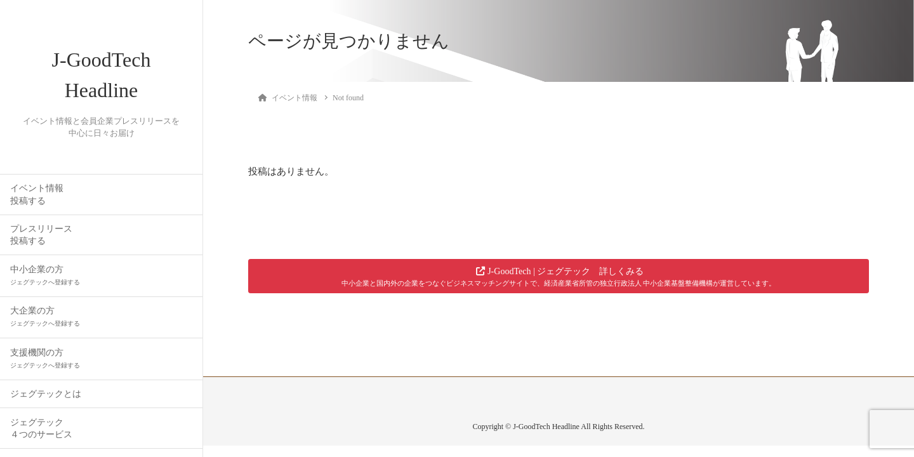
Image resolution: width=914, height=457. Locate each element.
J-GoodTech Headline (101, 75)
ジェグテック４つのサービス (41, 428)
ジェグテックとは (45, 394)
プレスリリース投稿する (41, 235)
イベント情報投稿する (36, 194)
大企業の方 (45, 316)
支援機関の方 (45, 358)
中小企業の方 (45, 275)
